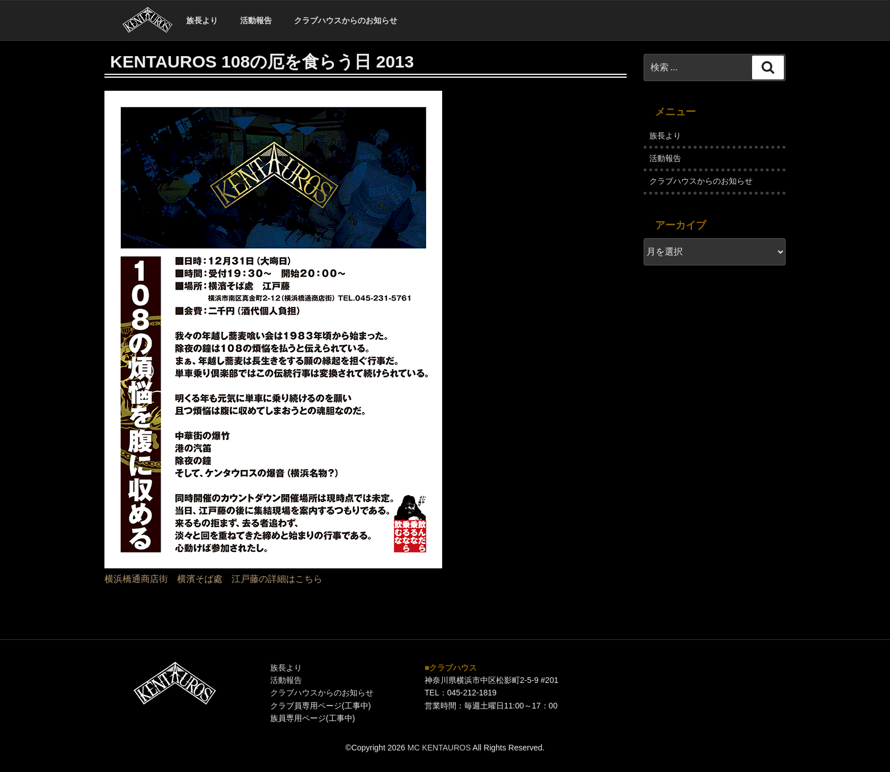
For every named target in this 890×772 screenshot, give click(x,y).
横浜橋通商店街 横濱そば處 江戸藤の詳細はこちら (213, 579)
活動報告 (256, 20)
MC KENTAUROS (439, 747)
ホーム (147, 21)
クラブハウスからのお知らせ (345, 20)
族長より (202, 20)
